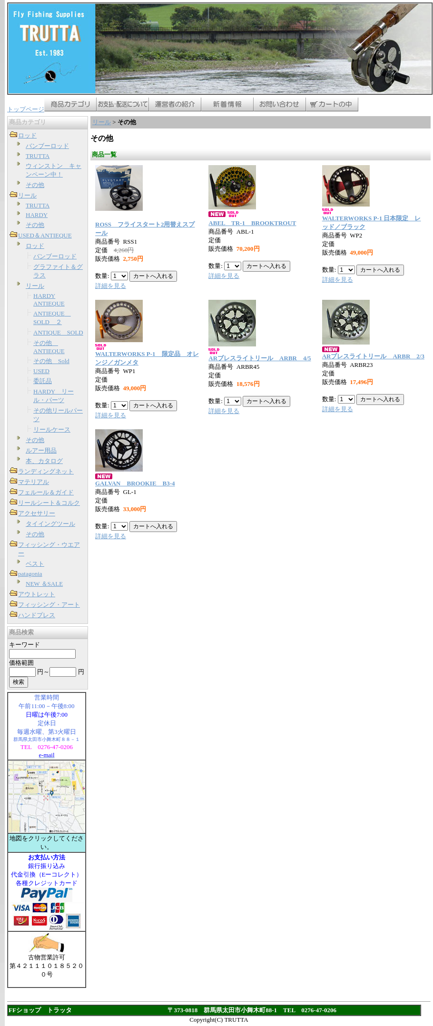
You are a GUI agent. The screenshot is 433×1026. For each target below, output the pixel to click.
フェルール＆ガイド (46, 492)
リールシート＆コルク (49, 502)
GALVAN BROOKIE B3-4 (135, 483)
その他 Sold (51, 361)
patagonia (30, 573)
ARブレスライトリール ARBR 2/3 (373, 356)
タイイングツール (50, 523)
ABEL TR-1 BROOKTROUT (252, 223)
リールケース (51, 429)
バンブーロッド (47, 145)
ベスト (35, 563)
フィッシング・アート (49, 604)
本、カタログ (44, 460)
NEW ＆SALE (44, 583)
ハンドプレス (36, 615)
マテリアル (33, 481)
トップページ (25, 109)
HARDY (37, 214)
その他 (35, 184)
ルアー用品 (41, 450)
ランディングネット (46, 471)
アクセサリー (36, 513)
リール (27, 195)
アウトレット (36, 594)
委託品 (42, 381)
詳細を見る (110, 285)
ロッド (27, 135)
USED (41, 371)
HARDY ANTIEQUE (49, 299)
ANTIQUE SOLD (58, 332)
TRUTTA (37, 155)
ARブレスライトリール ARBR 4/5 (259, 358)
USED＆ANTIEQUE (45, 235)
